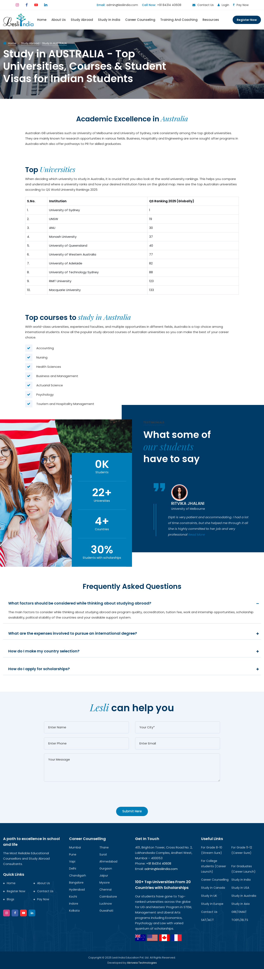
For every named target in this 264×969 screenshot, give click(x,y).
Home (41, 20)
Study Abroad (82, 20)
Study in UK (209, 896)
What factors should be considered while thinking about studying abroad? (79, 603)
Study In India (109, 20)
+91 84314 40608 (169, 5)
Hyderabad (77, 889)
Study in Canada (213, 888)
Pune (72, 854)
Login (225, 5)
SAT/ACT (207, 920)
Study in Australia (243, 896)
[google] (31, 913)
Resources (211, 20)
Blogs (8, 899)
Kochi (73, 896)
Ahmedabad (108, 861)
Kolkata (74, 911)
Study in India (241, 880)
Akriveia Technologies (142, 963)
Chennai (105, 889)
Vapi (72, 861)
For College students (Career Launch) (213, 866)
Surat (103, 854)
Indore (73, 904)
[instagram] (17, 5)
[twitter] (23, 913)
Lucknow (105, 904)
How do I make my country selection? (43, 651)
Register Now (247, 20)
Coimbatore (108, 896)
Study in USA (240, 888)
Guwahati (106, 911)
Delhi (72, 868)
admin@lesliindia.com (122, 5)
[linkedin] (45, 5)
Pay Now (243, 5)
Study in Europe (212, 904)
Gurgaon (105, 868)
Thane (104, 847)
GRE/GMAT (239, 912)
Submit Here (132, 811)
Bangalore (76, 882)
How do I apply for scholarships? (39, 668)
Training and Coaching (179, 20)
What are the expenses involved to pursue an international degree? (72, 633)
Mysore (104, 882)
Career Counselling (215, 880)
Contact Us (205, 5)
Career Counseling (140, 20)
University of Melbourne (188, 509)
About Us (58, 20)
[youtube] (36, 5)
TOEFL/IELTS (239, 920)
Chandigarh (77, 875)
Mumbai (75, 847)
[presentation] (75, 797)
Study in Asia (240, 904)
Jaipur (103, 875)
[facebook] (26, 5)
